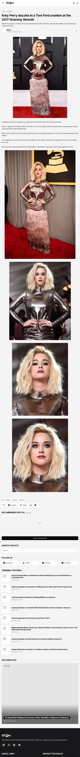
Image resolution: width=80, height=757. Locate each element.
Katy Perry (22, 500)
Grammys (14, 500)
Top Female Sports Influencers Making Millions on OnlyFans (33, 597)
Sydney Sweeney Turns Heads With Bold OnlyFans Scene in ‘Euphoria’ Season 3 (41, 608)
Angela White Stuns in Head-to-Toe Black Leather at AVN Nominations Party (40, 649)
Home (3, 11)
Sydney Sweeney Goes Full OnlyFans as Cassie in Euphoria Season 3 (37, 639)
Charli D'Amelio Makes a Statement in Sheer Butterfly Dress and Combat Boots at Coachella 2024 (41, 576)
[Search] (77, 3)
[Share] (76, 31)
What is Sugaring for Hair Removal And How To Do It (31, 618)
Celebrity (9, 11)
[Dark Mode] (74, 3)
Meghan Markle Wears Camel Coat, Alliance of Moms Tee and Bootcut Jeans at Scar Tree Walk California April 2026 (45, 629)
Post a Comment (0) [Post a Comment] (40, 538)
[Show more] (40, 505)
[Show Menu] (2, 3)
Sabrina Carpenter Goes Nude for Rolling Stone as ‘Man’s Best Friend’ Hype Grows (42, 587)
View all (28, 513)
